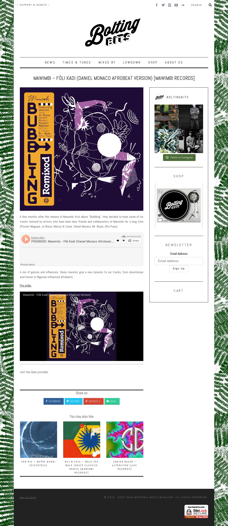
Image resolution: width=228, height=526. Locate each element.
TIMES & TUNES (77, 62)
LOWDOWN (132, 62)
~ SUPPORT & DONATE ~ (33, 4)
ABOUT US (174, 62)
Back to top (28, 497)
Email (111, 401)
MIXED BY (107, 62)
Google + (92, 401)
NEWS (50, 62)
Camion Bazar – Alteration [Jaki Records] (124, 465)
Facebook (53, 401)
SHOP (153, 62)
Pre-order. (26, 285)
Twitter (73, 401)
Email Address (179, 254)
